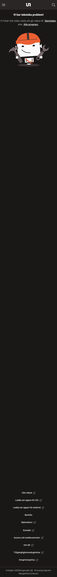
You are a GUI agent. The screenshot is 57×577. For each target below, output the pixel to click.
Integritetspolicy (28, 560)
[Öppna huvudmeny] (3, 5)
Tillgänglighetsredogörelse (28, 552)
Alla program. (31, 24)
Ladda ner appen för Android (28, 507)
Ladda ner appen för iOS (28, 500)
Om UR (28, 545)
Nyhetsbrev (28, 522)
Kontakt (28, 530)
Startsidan (50, 20)
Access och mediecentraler (28, 537)
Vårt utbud (28, 493)
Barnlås (28, 515)
